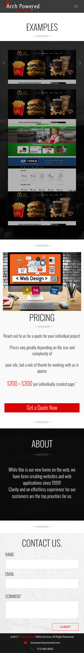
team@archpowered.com (45, 642)
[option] (42, 67)
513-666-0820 (45, 649)
